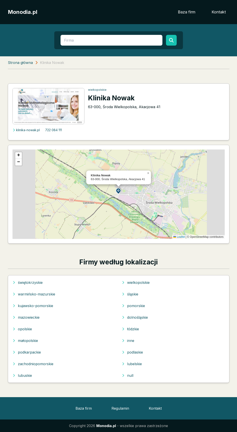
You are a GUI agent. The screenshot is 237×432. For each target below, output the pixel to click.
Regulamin (120, 408)
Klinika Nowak (111, 98)
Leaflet (179, 236)
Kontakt (219, 12)
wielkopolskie (97, 89)
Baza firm (186, 12)
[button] (119, 190)
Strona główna (20, 62)
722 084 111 (53, 130)
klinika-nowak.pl (26, 130)
